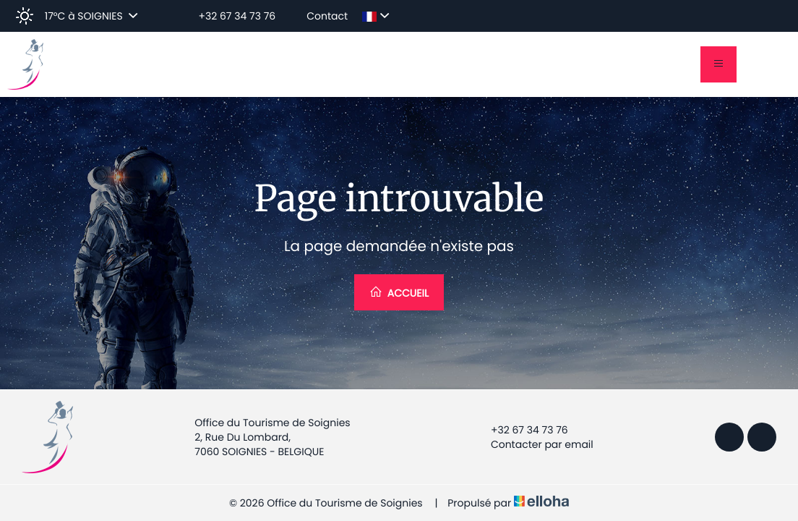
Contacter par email (533, 444)
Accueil (399, 292)
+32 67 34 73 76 (521, 430)
